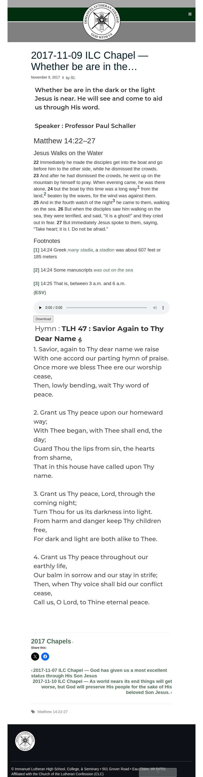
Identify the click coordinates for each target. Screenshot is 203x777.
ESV (39, 292)
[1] (36, 249)
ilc (73, 77)
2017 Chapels (51, 641)
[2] (36, 270)
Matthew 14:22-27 (53, 711)
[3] (36, 283)
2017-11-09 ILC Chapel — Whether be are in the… (89, 61)
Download (43, 319)
